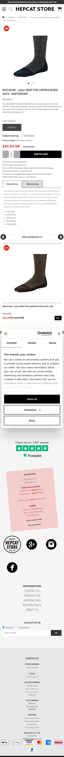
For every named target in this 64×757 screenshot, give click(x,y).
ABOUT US (32, 609)
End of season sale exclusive (14, 165)
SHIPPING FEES (32, 600)
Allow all (32, 399)
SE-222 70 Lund (32, 692)
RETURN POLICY (32, 605)
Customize (32, 409)
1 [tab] (29, 84)
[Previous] (3, 237)
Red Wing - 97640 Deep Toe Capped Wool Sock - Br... (28, 306)
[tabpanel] (32, 55)
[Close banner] (59, 334)
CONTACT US (32, 591)
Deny (32, 420)
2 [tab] (34, 84)
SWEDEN (32, 695)
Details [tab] (32, 342)
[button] (4, 9)
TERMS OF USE (32, 595)
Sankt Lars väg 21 (32, 689)
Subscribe (10, 627)
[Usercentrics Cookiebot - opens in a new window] (39, 334)
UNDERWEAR (22, 17)
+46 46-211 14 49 (32, 667)
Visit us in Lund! (34, 524)
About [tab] (52, 342)
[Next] (61, 237)
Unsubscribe (24, 627)
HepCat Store (32, 685)
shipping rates (33, 721)
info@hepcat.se (32, 677)
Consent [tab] (12, 342)
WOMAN (11, 17)
